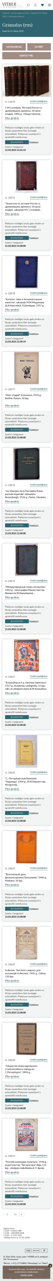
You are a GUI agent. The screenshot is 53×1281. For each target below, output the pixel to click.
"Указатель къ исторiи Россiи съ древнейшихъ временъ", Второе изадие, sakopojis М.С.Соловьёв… (23, 206)
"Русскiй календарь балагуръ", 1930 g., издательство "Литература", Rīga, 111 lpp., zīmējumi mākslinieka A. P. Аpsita (26, 1165)
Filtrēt (39, 46)
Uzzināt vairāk (26, 1275)
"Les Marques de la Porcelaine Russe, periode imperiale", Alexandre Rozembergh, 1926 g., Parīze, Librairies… (26, 494)
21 (15, 1214)
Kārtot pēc (26, 55)
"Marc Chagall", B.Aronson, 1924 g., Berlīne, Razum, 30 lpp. (23, 397)
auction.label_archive (20, 13)
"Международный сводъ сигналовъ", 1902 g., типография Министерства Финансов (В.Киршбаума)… (25, 590)
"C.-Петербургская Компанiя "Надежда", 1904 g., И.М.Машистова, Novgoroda (25, 781)
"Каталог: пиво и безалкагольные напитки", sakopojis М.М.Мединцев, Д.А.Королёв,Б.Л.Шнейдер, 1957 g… (25, 302)
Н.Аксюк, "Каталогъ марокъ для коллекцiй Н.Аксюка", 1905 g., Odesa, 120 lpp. (25, 973)
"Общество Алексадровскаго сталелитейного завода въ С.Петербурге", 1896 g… (21, 1069)
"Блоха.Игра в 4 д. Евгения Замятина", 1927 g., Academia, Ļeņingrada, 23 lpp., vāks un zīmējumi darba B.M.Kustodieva (25, 685)
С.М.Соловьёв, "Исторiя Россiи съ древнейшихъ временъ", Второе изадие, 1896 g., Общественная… (23, 110)
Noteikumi (33, 142)
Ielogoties (17, 142)
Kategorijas (14, 46)
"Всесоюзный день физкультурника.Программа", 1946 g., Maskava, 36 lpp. (26, 877)
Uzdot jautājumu (38, 101)
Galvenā (5, 13)
